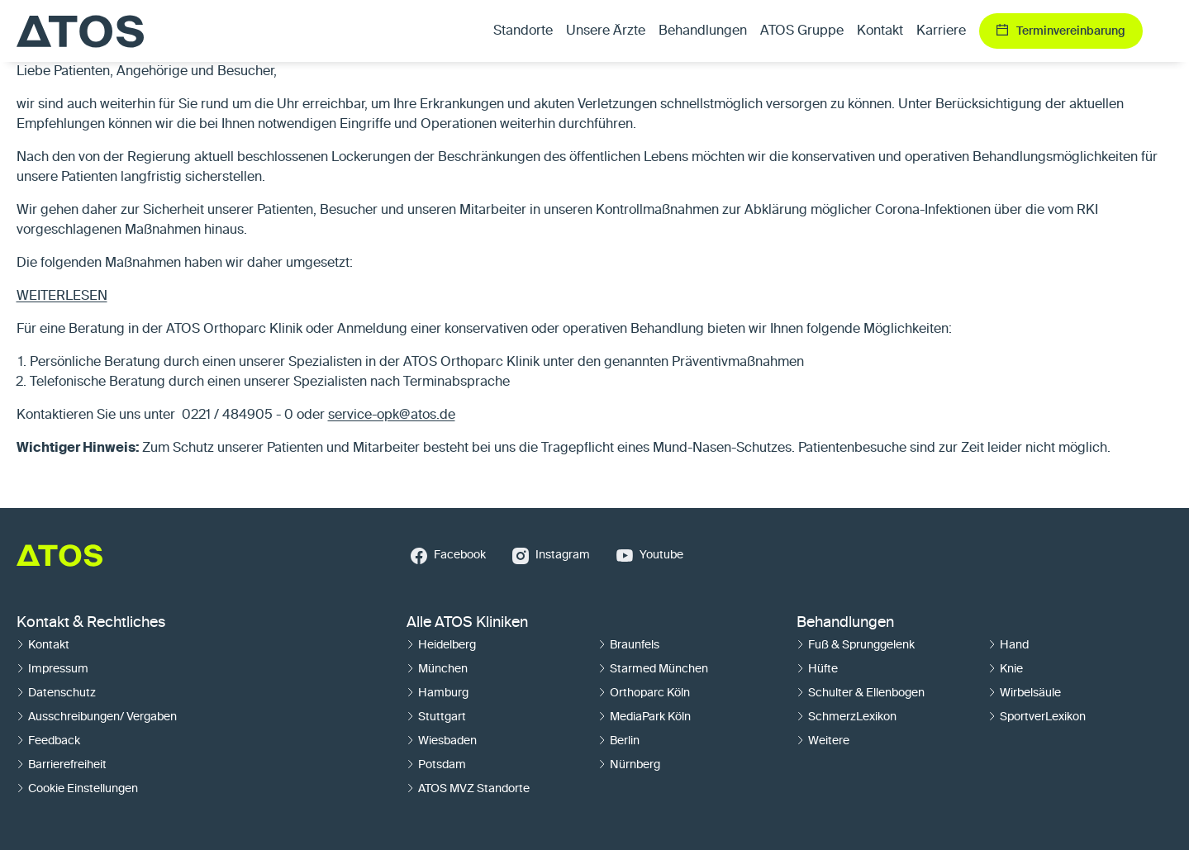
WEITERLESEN (62, 296)
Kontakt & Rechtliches (91, 622)
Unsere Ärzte (605, 31)
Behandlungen (845, 622)
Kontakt (880, 31)
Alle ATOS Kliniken (467, 622)
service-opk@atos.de (391, 415)
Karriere (941, 31)
